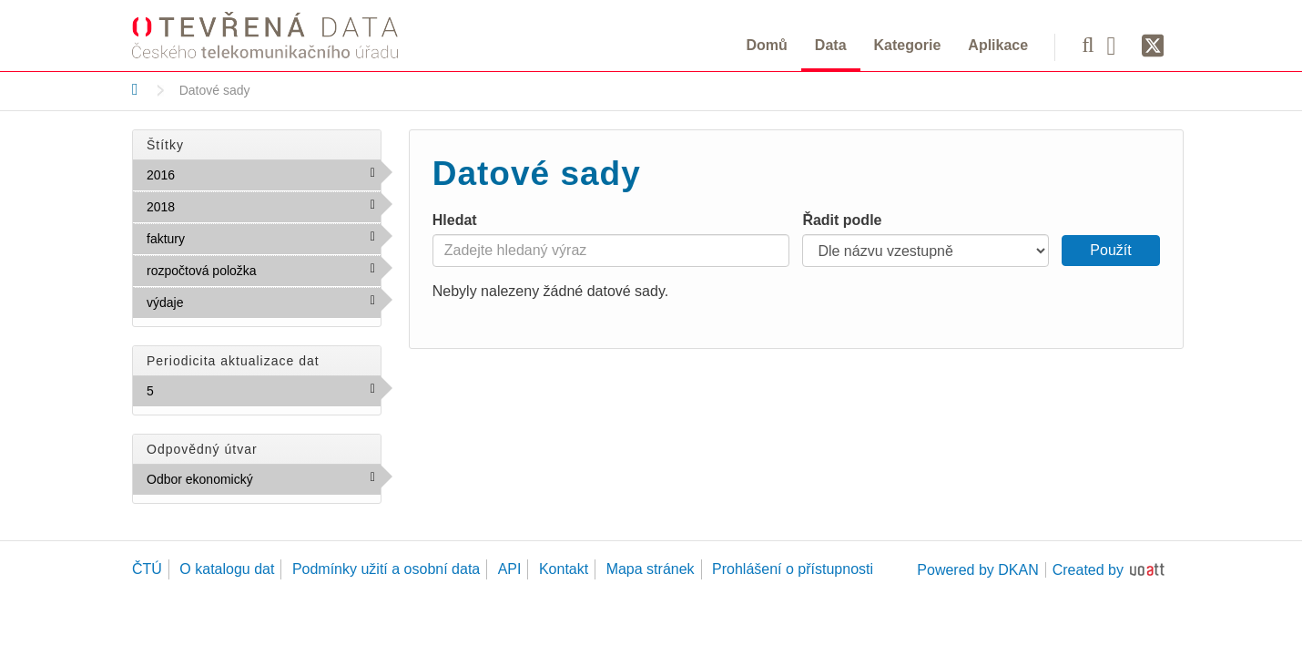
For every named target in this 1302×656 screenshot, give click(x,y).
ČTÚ (147, 569)
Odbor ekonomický (264, 483)
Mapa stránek (650, 569)
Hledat (454, 220)
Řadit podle (841, 220)
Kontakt (563, 569)
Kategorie (907, 45)
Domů (767, 45)
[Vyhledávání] (1087, 44)
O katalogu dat (226, 569)
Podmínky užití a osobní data (386, 569)
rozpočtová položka (264, 274)
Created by (1088, 570)
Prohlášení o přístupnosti (792, 569)
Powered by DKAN (977, 570)
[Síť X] (1153, 46)
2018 (214, 206)
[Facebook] (1118, 44)
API (510, 569)
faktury (224, 238)
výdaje (223, 301)
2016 (214, 174)
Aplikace (998, 45)
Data (831, 45)
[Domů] (135, 89)
